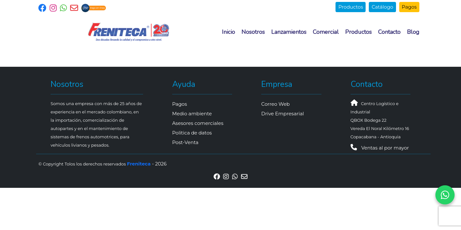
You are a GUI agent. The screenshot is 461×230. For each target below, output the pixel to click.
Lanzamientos (288, 32)
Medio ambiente (192, 114)
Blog (413, 32)
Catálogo (382, 7)
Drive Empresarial (282, 114)
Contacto (389, 32)
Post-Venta (185, 142)
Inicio (228, 32)
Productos (350, 7)
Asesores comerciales (197, 123)
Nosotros (253, 32)
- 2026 (147, 164)
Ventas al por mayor (380, 148)
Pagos (409, 7)
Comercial (326, 32)
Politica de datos (192, 133)
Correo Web (275, 104)
